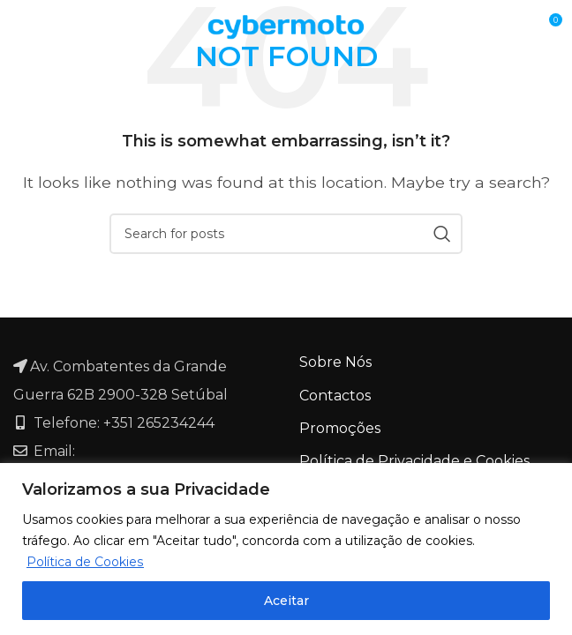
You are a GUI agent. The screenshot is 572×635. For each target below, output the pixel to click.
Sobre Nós (335, 362)
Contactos (335, 395)
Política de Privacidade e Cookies (414, 460)
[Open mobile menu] (46, 26)
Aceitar (286, 601)
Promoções (339, 428)
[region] (286, 549)
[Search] (286, 233)
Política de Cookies (84, 562)
